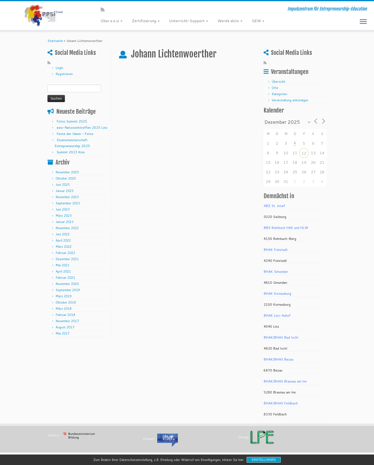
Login (59, 68)
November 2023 (67, 197)
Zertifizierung (146, 20)
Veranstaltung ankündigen (290, 100)
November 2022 (67, 228)
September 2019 (68, 290)
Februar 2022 (65, 253)
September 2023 (68, 203)
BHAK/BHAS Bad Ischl (281, 337)
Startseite (55, 40)
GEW (258, 20)
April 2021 (63, 271)
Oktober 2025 (66, 178)
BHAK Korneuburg (277, 293)
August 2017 (65, 327)
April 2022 (63, 240)
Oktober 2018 (66, 302)
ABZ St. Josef (274, 205)
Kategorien (279, 94)
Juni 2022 (63, 234)
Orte (275, 88)
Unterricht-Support (188, 20)
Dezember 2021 (67, 259)
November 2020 (67, 284)
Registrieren (64, 74)
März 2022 (64, 246)
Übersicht (278, 81)
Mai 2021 (62, 265)
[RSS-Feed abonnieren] (104, 9)
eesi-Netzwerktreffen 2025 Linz (82, 127)
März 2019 (64, 296)
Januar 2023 (64, 222)
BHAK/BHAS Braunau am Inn (285, 381)
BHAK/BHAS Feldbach (281, 403)
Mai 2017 (62, 333)
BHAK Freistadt (276, 249)
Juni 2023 (63, 209)
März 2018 (64, 308)
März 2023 (64, 215)
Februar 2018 (65, 315)
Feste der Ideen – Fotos (75, 133)
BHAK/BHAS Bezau (278, 359)
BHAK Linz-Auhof (277, 315)
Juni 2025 (63, 184)
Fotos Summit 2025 (72, 121)
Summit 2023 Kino (71, 152)
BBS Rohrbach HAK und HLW (286, 227)
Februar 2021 (65, 277)
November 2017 (67, 321)
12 (303, 153)
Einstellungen (263, 459)
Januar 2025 (64, 191)
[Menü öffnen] (363, 22)
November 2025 (67, 172)
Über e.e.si (111, 20)
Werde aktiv (230, 20)
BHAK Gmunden (276, 271)
